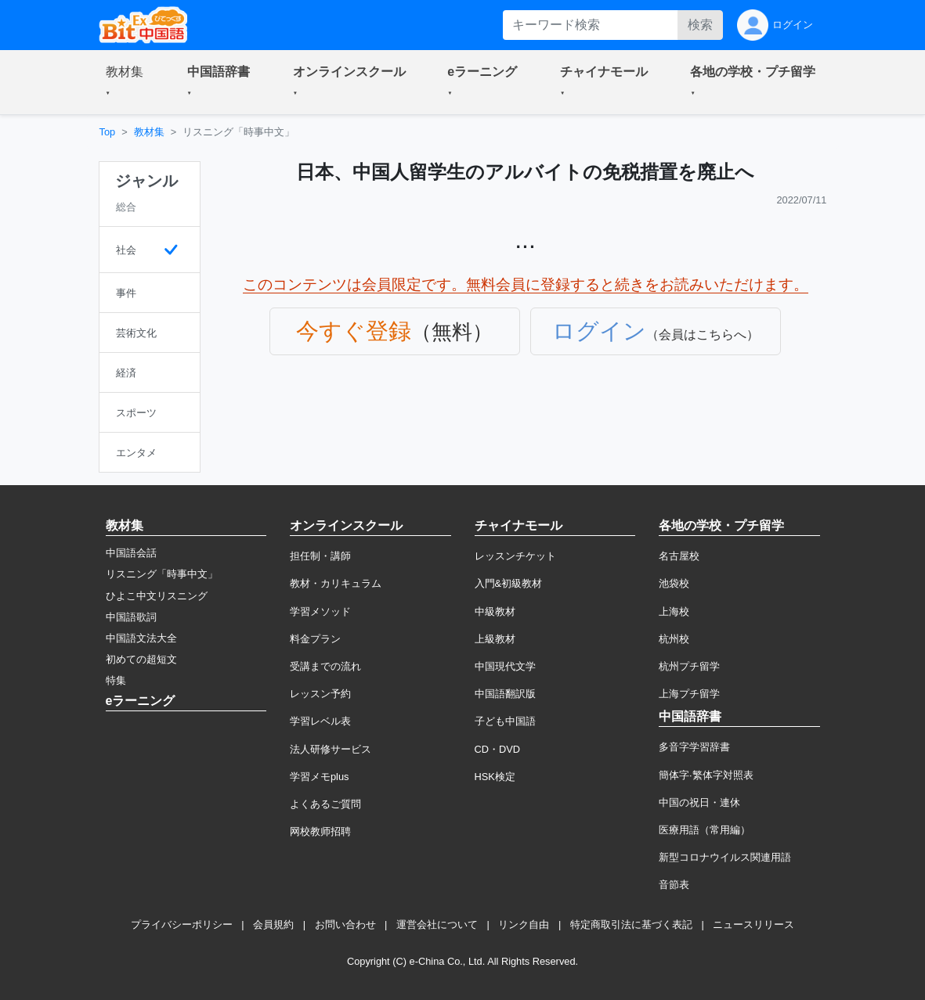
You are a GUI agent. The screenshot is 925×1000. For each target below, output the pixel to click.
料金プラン (315, 639)
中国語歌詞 (131, 617)
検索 (700, 24)
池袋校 (674, 583)
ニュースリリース (753, 924)
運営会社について (437, 924)
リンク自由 (523, 924)
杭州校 (674, 639)
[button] (127, 82)
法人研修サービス (330, 749)
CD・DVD (498, 749)
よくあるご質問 (325, 804)
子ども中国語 (505, 721)
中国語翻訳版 (505, 694)
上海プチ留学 (689, 694)
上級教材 (495, 639)
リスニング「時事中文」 (162, 574)
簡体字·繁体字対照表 (706, 775)
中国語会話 (131, 553)
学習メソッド (320, 611)
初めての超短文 (141, 659)
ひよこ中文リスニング (157, 596)
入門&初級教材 (509, 583)
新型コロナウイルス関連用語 (725, 857)
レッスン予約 (320, 694)
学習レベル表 (320, 721)
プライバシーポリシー (182, 924)
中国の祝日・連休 (699, 802)
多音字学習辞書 (694, 747)
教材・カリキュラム (335, 583)
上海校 (674, 611)
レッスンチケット (515, 556)
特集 (116, 680)
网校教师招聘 (320, 831)
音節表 (674, 884)
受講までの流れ (325, 666)
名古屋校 (679, 556)
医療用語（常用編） (704, 830)
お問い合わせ (345, 924)
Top (107, 132)
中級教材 (495, 611)
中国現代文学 (505, 666)
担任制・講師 (320, 556)
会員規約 (273, 924)
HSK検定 (495, 776)
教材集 (149, 132)
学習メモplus (319, 776)
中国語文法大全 (141, 638)
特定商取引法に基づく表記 (631, 924)
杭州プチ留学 (689, 666)
